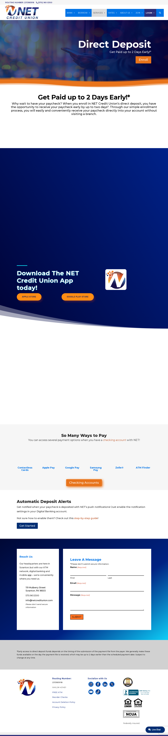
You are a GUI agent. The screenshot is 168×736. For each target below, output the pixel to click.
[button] (160, 13)
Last (110, 578)
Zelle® (119, 467)
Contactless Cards (25, 468)
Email (78, 583)
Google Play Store (78, 297)
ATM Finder (143, 467)
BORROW (84, 13)
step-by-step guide (86, 518)
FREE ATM (57, 692)
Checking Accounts (84, 482)
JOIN (139, 13)
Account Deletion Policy (63, 702)
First (72, 578)
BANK (71, 13)
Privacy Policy (58, 707)
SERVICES (99, 13)
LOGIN (150, 13)
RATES (112, 13)
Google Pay (72, 467)
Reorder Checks (60, 697)
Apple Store (29, 297)
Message (80, 595)
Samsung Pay (96, 468)
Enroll (143, 60)
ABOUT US (126, 13)
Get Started (27, 525)
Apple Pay (48, 467)
